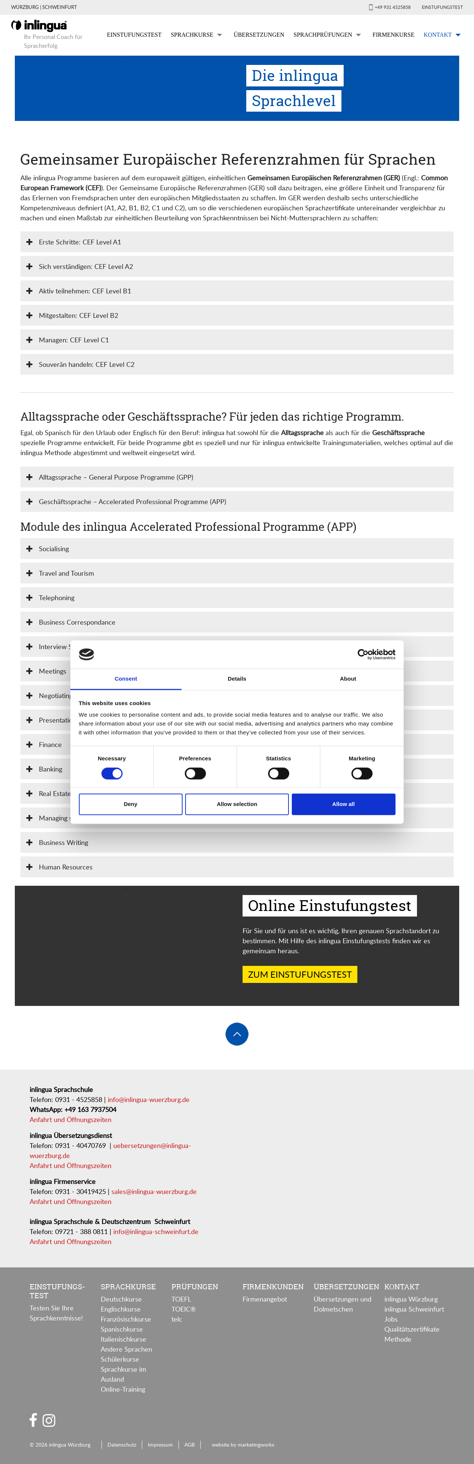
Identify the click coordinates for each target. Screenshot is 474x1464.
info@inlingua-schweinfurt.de (155, 1231)
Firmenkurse (393, 35)
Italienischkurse (123, 1339)
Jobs (391, 1319)
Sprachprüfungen (323, 35)
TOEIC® (183, 1309)
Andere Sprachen (126, 1349)
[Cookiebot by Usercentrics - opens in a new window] (363, 654)
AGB (189, 1444)
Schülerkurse (120, 1359)
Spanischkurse (122, 1329)
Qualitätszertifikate (412, 1329)
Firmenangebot (265, 1298)
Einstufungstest (442, 7)
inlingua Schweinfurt (414, 1309)
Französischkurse (126, 1319)
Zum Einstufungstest (300, 974)
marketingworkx (256, 1444)
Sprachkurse (192, 35)
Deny (130, 804)
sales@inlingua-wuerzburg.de (154, 1191)
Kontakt (438, 35)
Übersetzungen (259, 35)
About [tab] (348, 679)
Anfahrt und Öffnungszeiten (70, 1119)
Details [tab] (237, 679)
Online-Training (123, 1389)
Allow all (343, 804)
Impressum (160, 1444)
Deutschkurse (121, 1298)
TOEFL (181, 1298)
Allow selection (237, 804)
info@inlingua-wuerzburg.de (149, 1099)
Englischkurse (121, 1309)
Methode (397, 1339)
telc (176, 1319)
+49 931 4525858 (393, 7)
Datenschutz (121, 1444)
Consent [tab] (126, 679)
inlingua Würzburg (411, 1298)
